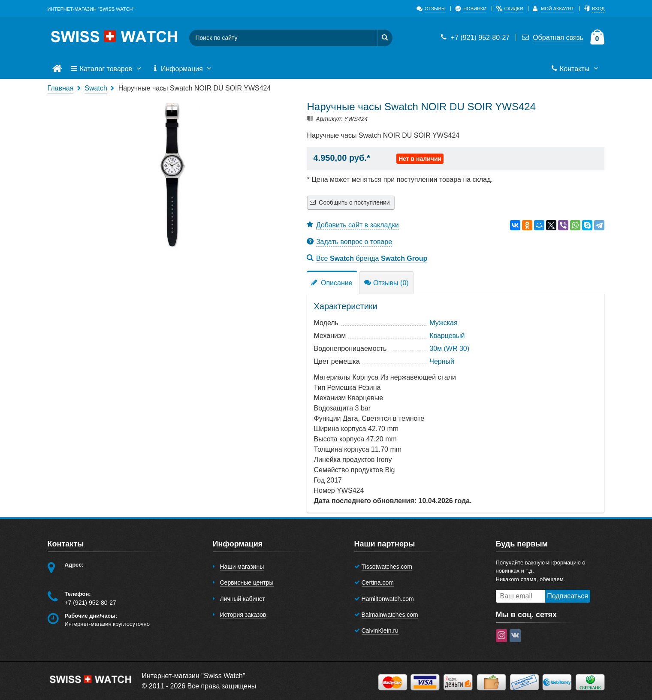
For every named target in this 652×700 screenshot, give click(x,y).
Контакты (575, 69)
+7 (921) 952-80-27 (474, 37)
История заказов (243, 614)
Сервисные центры (247, 582)
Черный (441, 361)
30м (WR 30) (449, 348)
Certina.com (378, 582)
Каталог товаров (107, 69)
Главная (61, 88)
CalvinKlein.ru (380, 630)
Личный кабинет (242, 598)
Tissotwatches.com (387, 566)
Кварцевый (447, 335)
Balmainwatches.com (390, 614)
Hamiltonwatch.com (388, 598)
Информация (183, 69)
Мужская (443, 322)
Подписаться (567, 596)
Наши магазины (242, 566)
